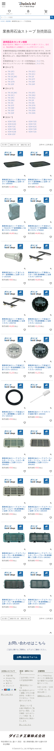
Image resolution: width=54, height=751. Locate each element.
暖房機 (8, 21)
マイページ (28, 12)
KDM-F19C (32, 124)
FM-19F (31, 100)
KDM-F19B (12, 129)
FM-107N (11, 81)
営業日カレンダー (44, 696)
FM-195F (11, 110)
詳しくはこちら (7, 694)
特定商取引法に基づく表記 (11, 741)
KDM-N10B (12, 131)
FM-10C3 (32, 71)
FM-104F (32, 84)
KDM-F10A (32, 131)
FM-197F (11, 105)
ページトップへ (51, 633)
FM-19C (11, 103)
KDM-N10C (33, 126)
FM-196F (11, 108)
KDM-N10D (12, 124)
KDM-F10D (33, 121)
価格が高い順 (25, 145)
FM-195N (32, 110)
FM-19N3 (32, 95)
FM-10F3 (11, 71)
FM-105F (11, 84)
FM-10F (31, 76)
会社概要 (6, 744)
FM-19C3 (11, 95)
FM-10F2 (11, 74)
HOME (3, 21)
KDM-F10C (12, 126)
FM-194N (32, 113)
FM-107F (32, 79)
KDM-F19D (12, 121)
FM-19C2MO (12, 92)
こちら (37, 61)
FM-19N (31, 103)
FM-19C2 (32, 98)
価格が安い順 (14, 145)
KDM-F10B (32, 129)
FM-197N (32, 105)
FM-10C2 (32, 74)
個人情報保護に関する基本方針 (35, 741)
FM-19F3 (32, 92)
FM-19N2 (11, 100)
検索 (52, 17)
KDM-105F (12, 134)
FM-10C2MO (12, 76)
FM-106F (32, 81)
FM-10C (11, 79)
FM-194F (11, 113)
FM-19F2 (11, 98)
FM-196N (32, 108)
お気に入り (9, 12)
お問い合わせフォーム (27, 657)
